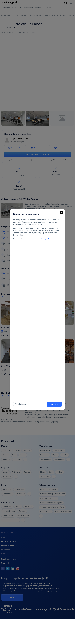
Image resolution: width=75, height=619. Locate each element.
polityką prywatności (45, 239)
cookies (57, 239)
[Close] (61, 212)
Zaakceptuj (54, 404)
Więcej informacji (21, 404)
